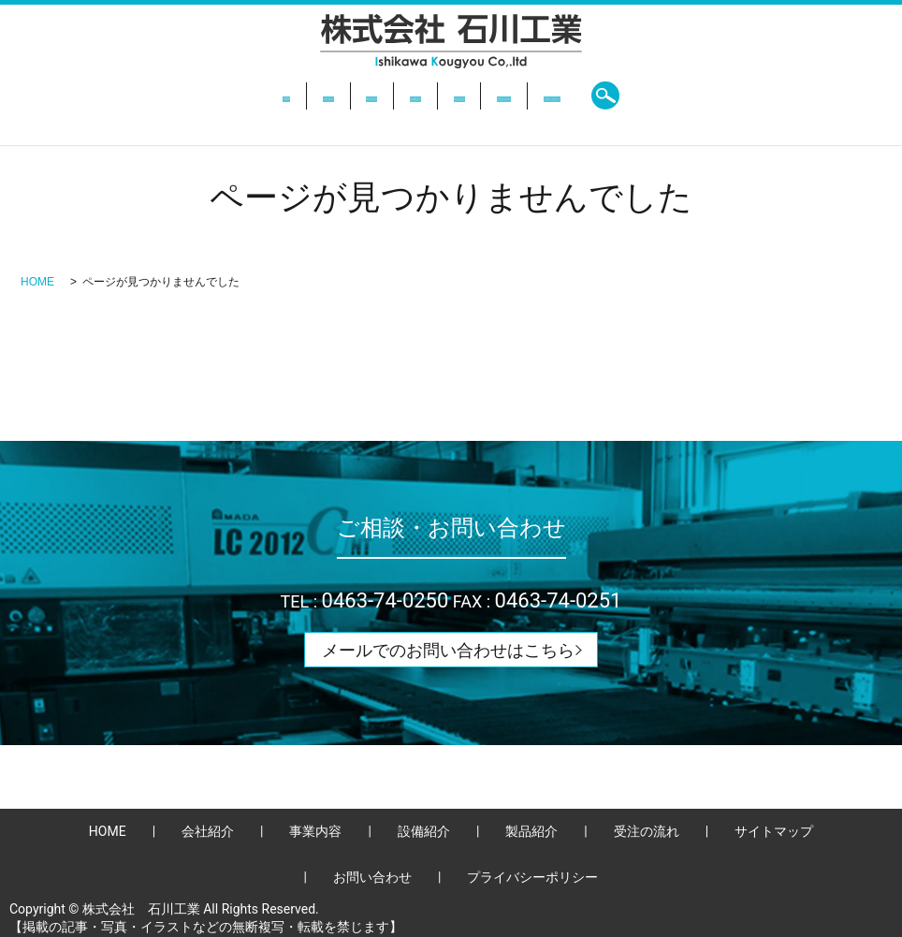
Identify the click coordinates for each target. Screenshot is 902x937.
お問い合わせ (674, 95)
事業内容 (310, 95)
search (759, 95)
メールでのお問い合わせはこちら (448, 650)
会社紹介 (224, 95)
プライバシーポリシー (532, 877)
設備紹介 (394, 95)
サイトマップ (774, 831)
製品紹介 (479, 95)
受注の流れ (570, 95)
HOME (148, 95)
